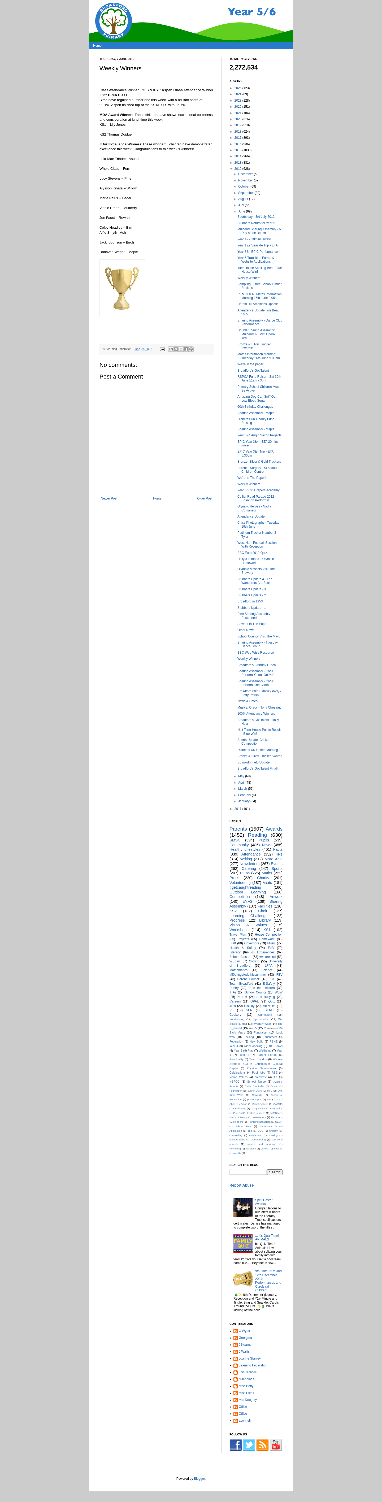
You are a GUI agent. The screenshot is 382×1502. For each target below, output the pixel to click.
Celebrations (237, 1072)
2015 (238, 150)
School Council (256, 992)
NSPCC (234, 1081)
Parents (238, 829)
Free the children (262, 988)
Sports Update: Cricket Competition (253, 741)
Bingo (244, 1103)
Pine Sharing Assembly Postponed (253, 615)
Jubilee (261, 1113)
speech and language (261, 1144)
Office (243, 1407)
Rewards (257, 1094)
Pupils (264, 840)
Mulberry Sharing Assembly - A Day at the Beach (259, 231)
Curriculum (265, 1014)
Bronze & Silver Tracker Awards (259, 756)
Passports (277, 1117)
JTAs (232, 992)
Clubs (245, 873)
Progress (237, 920)
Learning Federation (253, 1365)
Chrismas (261, 1063)
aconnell (245, 1420)
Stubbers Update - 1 (251, 608)
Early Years (237, 1032)
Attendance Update (251, 516)
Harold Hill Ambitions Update (257, 304)
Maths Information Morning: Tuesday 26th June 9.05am (258, 356)
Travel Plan (237, 934)
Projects (243, 939)
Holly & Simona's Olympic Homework (255, 561)
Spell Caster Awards (263, 1202)
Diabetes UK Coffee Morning (257, 750)
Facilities (265, 906)
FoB (271, 948)
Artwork (276, 897)
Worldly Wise (262, 1023)
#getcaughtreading (245, 887)
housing (272, 1135)
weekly (237, 1153)
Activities (269, 1006)
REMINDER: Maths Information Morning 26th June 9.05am (259, 296)
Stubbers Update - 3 (251, 589)
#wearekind (267, 957)
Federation (236, 1041)
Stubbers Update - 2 (251, 595)
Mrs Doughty (248, 1400)
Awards (274, 829)
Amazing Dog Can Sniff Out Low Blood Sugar (256, 398)
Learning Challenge (248, 916)
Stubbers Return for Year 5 (256, 223)
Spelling (249, 1037)
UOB (260, 1130)
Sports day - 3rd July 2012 (256, 217)
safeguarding (258, 1139)
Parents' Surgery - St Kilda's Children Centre (257, 470)
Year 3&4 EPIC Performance (257, 252)
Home (97, 45)
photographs (254, 1099)
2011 (238, 809)
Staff (232, 943)
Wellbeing (265, 1050)
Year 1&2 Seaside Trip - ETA (257, 245)
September (246, 193)
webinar (278, 1148)
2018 (238, 131)
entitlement (255, 1135)
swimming (235, 1148)
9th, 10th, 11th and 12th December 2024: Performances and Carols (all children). (268, 1280)
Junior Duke (255, 1090)
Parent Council (248, 979)
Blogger (199, 1479)
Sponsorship (261, 1019)
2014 (238, 156)
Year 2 (244, 1054)
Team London (258, 1059)
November (246, 180)
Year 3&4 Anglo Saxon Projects (259, 435)
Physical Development (262, 1068)
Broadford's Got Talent (253, 370)
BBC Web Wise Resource (255, 652)
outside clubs (237, 1139)
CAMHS (278, 1103)
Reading (257, 835)
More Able (273, 859)
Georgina (245, 1338)
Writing (246, 859)
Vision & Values (248, 925)
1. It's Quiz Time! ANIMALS (267, 1237)
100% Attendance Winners (256, 713)
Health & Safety (242, 948)
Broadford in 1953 (250, 601)
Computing (276, 1108)
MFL (269, 1090)
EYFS (247, 901)
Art (275, 1077)
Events (277, 864)
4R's (232, 1006)
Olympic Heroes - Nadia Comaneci (254, 508)
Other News (245, 630)
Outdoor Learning (247, 892)
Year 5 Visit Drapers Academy (258, 490)
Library (265, 920)
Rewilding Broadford (259, 1121)
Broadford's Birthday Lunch (256, 665)
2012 (238, 169)
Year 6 (242, 997)
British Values (260, 1103)
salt (269, 1099)
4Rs (279, 854)
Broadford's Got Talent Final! (257, 768)
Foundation (235, 1090)
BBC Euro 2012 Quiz (252, 553)
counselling (235, 1135)
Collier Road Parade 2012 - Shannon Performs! (256, 498)
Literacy (235, 952)
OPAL (254, 1001)
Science (267, 970)
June (242, 211)
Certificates (239, 1108)
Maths (267, 873)
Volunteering (240, 882)
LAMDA (274, 1113)
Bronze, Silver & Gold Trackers (259, 461)
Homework (266, 939)
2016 (238, 144)
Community (239, 845)
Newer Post (109, 498)
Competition (239, 897)
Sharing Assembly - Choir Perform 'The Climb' (255, 683)
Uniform (273, 1130)
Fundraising (236, 1019)
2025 (238, 88)
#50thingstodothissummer (247, 974)
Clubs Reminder (254, 1086)
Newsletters (249, 864)
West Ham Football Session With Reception (257, 544)
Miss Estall (246, 1393)
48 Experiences (262, 952)
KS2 (233, 911)
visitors (265, 1148)
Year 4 (233, 1046)
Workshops (239, 930)
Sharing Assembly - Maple (255, 413)
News (266, 845)
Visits (267, 882)
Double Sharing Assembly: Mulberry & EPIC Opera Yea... (256, 334)
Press (234, 878)
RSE (274, 1072)
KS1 (267, 930)
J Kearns (245, 1345)
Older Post (204, 498)
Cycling (254, 961)
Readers (238, 1121)
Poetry (234, 988)
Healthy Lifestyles (244, 849)
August (243, 199)
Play (250, 1050)
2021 (238, 113)
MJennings (246, 1379)
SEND (269, 1010)
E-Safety (269, 984)
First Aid (238, 1113)
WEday (234, 961)
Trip (250, 1130)
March (243, 789)
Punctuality (236, 1059)
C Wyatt (244, 1331)
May (241, 776)
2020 (238, 119)
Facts (278, 849)
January (244, 801)
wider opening (253, 1046)
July (241, 205)
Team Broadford (241, 984)
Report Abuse (241, 1185)
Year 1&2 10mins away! (254, 239)
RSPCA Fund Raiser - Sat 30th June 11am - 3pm (259, 378)
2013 (238, 162)
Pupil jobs (258, 1072)
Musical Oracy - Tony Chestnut (259, 707)
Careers (235, 1001)
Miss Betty (246, 1386)
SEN (249, 1010)
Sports (277, 868)
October (244, 186)
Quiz (271, 1001)
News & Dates (247, 701)
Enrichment (270, 1037)
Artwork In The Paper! (252, 624)
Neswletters (259, 1117)
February (245, 795)
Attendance (251, 854)
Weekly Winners (248, 278)
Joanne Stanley (250, 1358)
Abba (232, 1103)
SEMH (279, 1121)
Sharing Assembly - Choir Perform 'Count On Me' (255, 673)
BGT (246, 1063)
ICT (272, 979)
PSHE (273, 1041)
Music (271, 943)
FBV (279, 974)
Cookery (235, 1015)
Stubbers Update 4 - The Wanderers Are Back (254, 581)
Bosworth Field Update (253, 762)
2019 (238, 125)
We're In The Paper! (251, 478)
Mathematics (238, 970)
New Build (256, 1041)
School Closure (240, 957)
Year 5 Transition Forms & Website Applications (255, 259)
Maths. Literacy (238, 1117)
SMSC (235, 840)
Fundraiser (261, 1032)
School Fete (243, 1126)
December (246, 174)
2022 (238, 106)
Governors (251, 943)
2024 (238, 94)
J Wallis (244, 1351)
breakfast (260, 1077)
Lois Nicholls (248, 1372)
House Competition (269, 934)
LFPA (268, 965)
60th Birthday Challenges (255, 407)
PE (231, 1010)
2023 (238, 100)
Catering (249, 868)
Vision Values (238, 1077)
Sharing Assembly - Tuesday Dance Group (257, 644)
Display (249, 1006)
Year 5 (253, 1028)
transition (251, 1148)
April (241, 782)
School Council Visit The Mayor (259, 636)
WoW (279, 992)
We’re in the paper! (250, 364)
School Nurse (256, 1081)
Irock (250, 1113)
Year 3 (238, 1050)
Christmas (270, 1028)
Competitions (258, 1108)
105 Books (275, 1046)
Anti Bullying (266, 997)
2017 (238, 138)
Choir (262, 911)
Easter (274, 1086)
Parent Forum (267, 1054)
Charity (263, 878)
